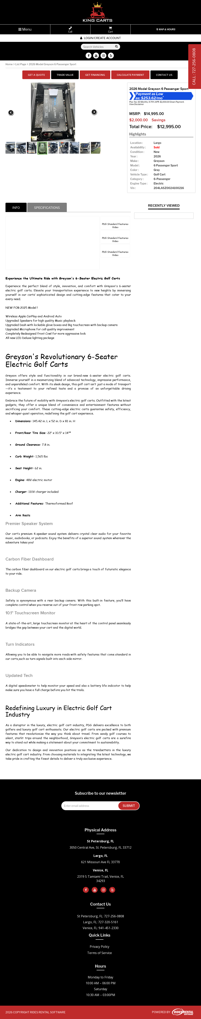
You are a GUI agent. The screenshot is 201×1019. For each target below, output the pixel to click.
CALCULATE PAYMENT (130, 75)
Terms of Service (99, 953)
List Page (20, 64)
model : (135, 165)
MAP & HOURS (166, 29)
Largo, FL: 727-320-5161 (100, 922)
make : (134, 161)
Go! (116, 46)
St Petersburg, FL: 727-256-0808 (100, 916)
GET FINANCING (95, 75)
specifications (47, 208)
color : (134, 170)
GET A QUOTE (36, 75)
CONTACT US (164, 75)
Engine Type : (139, 183)
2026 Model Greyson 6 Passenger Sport (52, 64)
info (16, 208)
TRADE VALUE (65, 75)
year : (133, 156)
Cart (110, 29)
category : (137, 179)
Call (70, 29)
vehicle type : (139, 174)
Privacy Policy (99, 946)
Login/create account (100, 38)
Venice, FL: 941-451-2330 (101, 928)
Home (9, 64)
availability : (138, 147)
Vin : (133, 188)
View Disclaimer (136, 104)
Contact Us (100, 904)
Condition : (137, 151)
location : (136, 142)
